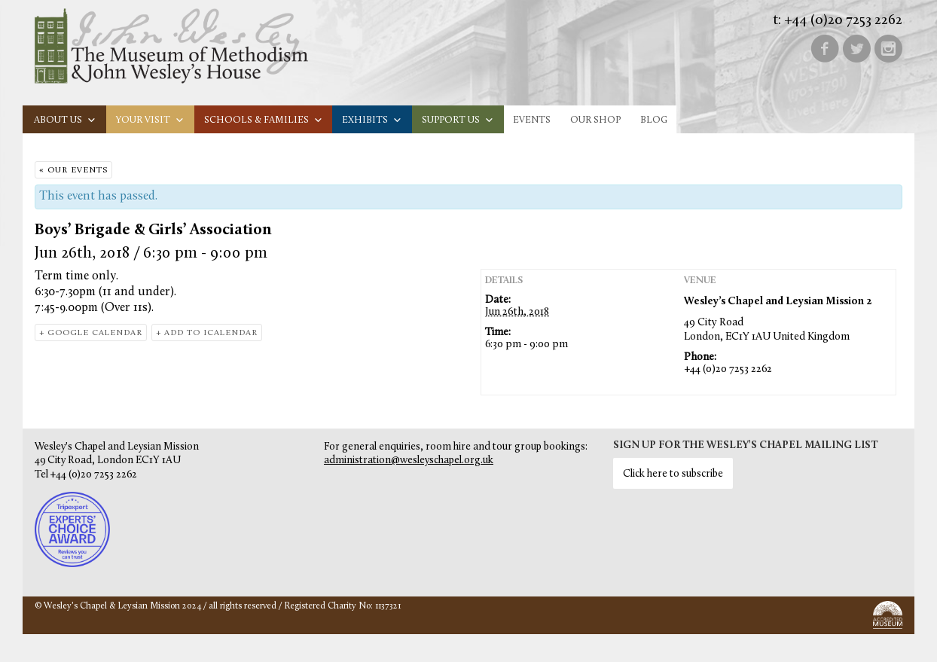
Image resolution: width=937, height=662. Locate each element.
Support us (458, 120)
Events (532, 120)
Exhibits (372, 120)
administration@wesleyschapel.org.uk (408, 460)
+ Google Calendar (90, 333)
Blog (653, 120)
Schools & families (263, 120)
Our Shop (595, 120)
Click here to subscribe (673, 474)
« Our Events (73, 170)
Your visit (150, 120)
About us (65, 120)
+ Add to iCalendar (207, 333)
